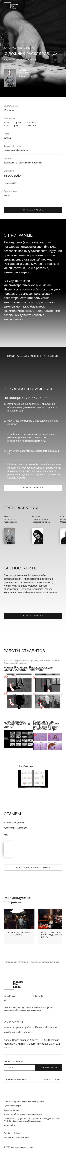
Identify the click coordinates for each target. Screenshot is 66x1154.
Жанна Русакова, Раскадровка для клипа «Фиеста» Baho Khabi (29, 668)
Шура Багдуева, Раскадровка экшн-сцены (17, 724)
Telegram (10, 996)
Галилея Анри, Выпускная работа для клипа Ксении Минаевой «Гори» (46, 725)
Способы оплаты (11, 1110)
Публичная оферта (12, 1106)
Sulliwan (17, 1133)
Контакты (8, 1047)
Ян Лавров (26, 766)
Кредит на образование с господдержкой (23, 1114)
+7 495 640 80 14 (13, 1022)
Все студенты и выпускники (33, 867)
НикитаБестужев (10, 517)
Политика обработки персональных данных (24, 1101)
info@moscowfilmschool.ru (18, 1032)
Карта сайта (9, 1125)
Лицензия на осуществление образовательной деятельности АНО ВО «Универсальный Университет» (32, 1119)
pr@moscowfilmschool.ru (46, 1027)
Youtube (38, 996)
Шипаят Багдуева (14, 822)
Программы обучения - (17, 962)
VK (5, 1000)
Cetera (26, 1137)
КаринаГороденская (40, 517)
